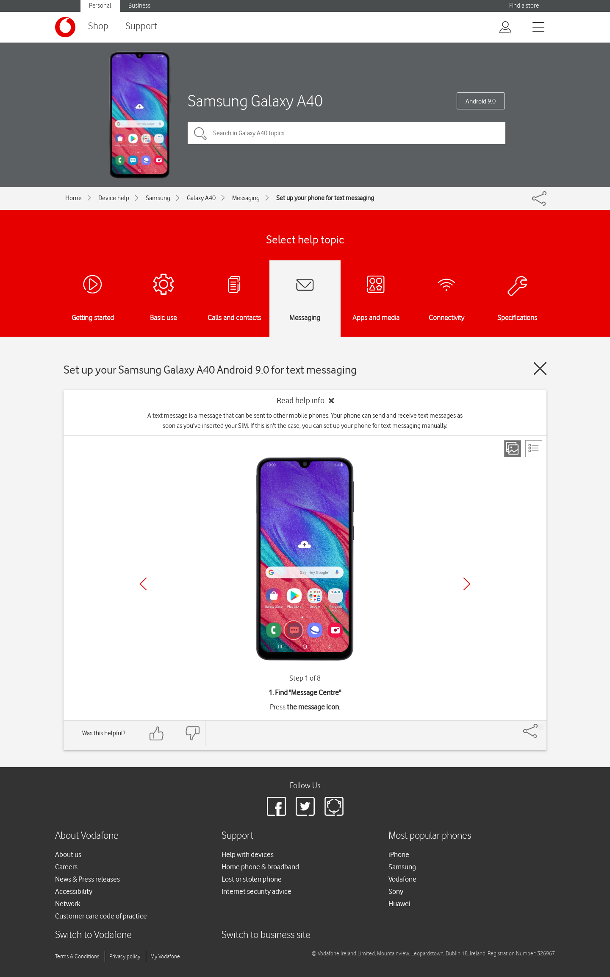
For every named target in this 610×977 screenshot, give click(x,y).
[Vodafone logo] (65, 27)
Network (67, 903)
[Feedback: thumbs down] (192, 733)
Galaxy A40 (201, 198)
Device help (113, 198)
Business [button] (139, 5)
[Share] (540, 727)
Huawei (399, 903)
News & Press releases (87, 879)
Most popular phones (429, 836)
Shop (98, 26)
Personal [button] (100, 5)
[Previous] (143, 584)
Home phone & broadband (260, 867)
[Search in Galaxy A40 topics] (346, 133)
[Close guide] (540, 368)
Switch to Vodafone (93, 935)
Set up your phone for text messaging (325, 198)
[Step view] (512, 448)
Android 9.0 (481, 101)
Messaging (246, 198)
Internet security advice (256, 891)
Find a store (524, 5)
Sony (395, 891)
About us (68, 854)
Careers (66, 867)
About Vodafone (87, 836)
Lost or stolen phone (252, 879)
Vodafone (402, 879)
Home (73, 198)
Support (141, 26)
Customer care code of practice (101, 916)
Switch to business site (266, 935)
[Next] (466, 584)
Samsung (158, 198)
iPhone (398, 854)
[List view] (533, 448)
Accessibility (73, 891)
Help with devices (248, 854)
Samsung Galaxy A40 (255, 100)
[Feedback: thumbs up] (157, 733)
